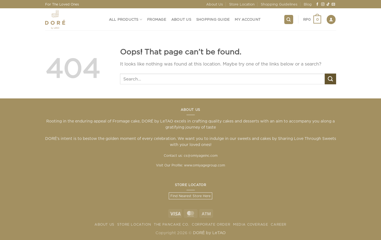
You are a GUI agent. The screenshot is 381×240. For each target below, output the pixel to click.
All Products (125, 19)
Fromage (156, 19)
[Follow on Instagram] (322, 4)
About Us (214, 4)
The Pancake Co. (171, 224)
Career (279, 224)
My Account (247, 19)
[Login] (331, 19)
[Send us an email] (333, 4)
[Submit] (330, 79)
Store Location (242, 4)
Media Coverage (250, 224)
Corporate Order (211, 224)
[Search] (288, 19)
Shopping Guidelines (279, 4)
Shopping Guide (213, 19)
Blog (308, 4)
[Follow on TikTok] (328, 4)
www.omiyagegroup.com (204, 165)
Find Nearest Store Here (190, 196)
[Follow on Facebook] (317, 4)
